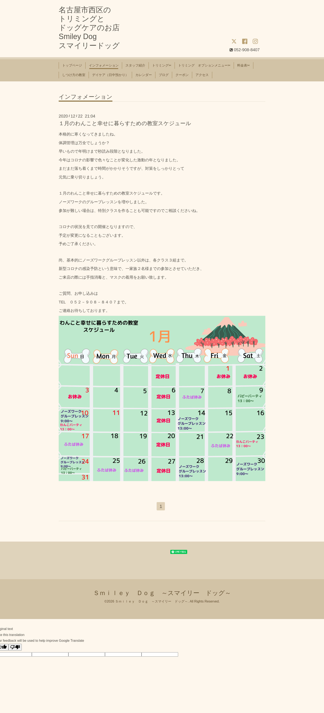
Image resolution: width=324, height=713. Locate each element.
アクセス (202, 75)
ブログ (164, 75)
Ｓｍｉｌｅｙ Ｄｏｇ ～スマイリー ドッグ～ (162, 593)
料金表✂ (243, 65)
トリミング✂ (161, 65)
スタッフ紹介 (135, 65)
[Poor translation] (15, 647)
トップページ (72, 65)
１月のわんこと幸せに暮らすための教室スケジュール (125, 123)
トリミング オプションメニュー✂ (204, 65)
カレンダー (143, 75)
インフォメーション (104, 65)
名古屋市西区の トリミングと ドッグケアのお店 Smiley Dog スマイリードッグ (89, 28)
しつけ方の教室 (73, 75)
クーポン (182, 75)
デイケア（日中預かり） (110, 75)
